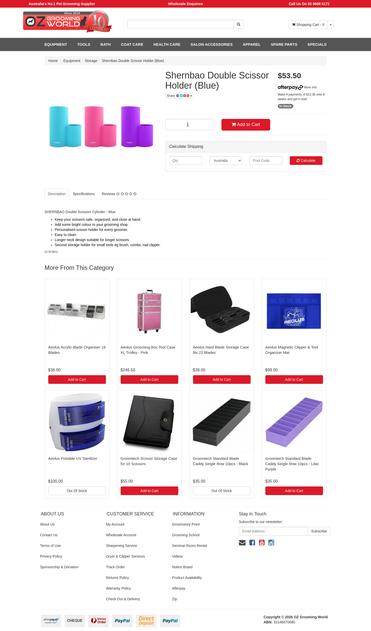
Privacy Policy (51, 556)
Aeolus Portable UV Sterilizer (72, 458)
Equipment (71, 61)
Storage (91, 61)
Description (57, 194)
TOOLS (83, 44)
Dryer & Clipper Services (125, 556)
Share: (179, 96)
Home (53, 61)
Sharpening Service (121, 546)
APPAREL (252, 44)
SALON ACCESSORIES (212, 44)
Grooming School (185, 535)
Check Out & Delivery (123, 599)
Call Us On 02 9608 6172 (309, 4)
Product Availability (187, 578)
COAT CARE (132, 44)
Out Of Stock (77, 491)
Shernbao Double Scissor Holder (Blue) (133, 61)
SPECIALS (317, 44)
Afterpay (178, 588)
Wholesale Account (121, 535)
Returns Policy (117, 578)
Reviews (119, 194)
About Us (47, 524)
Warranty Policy (118, 588)
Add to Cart (246, 124)
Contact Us (49, 535)
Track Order (115, 567)
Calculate (306, 161)
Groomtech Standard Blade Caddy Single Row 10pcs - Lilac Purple (292, 463)
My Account (115, 524)
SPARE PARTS (284, 44)
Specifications (84, 194)
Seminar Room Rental (189, 546)
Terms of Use (50, 546)
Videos (177, 556)
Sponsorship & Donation (59, 567)
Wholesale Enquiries (185, 4)
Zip (174, 599)
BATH (106, 44)
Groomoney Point (186, 524)
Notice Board (182, 567)
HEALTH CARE (166, 44)
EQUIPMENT (55, 44)
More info (297, 87)
